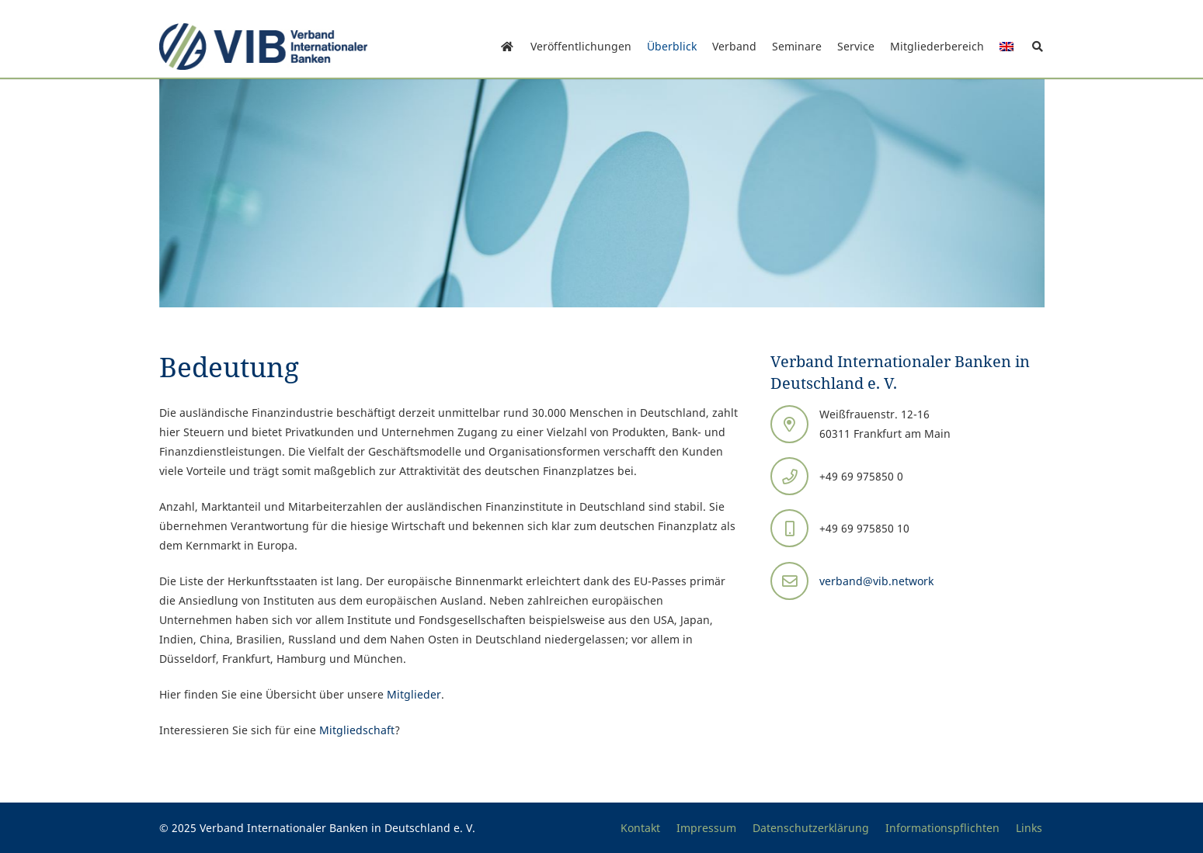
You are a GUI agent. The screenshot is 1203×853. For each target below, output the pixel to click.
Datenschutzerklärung (811, 827)
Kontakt (640, 827)
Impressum (706, 827)
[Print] (263, 46)
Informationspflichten (942, 827)
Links (1029, 827)
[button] (1038, 46)
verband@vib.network (876, 581)
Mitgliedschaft (357, 730)
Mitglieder (414, 694)
